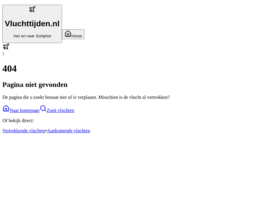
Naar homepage (21, 110)
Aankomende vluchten (68, 130)
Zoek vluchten (57, 110)
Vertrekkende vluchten (23, 130)
